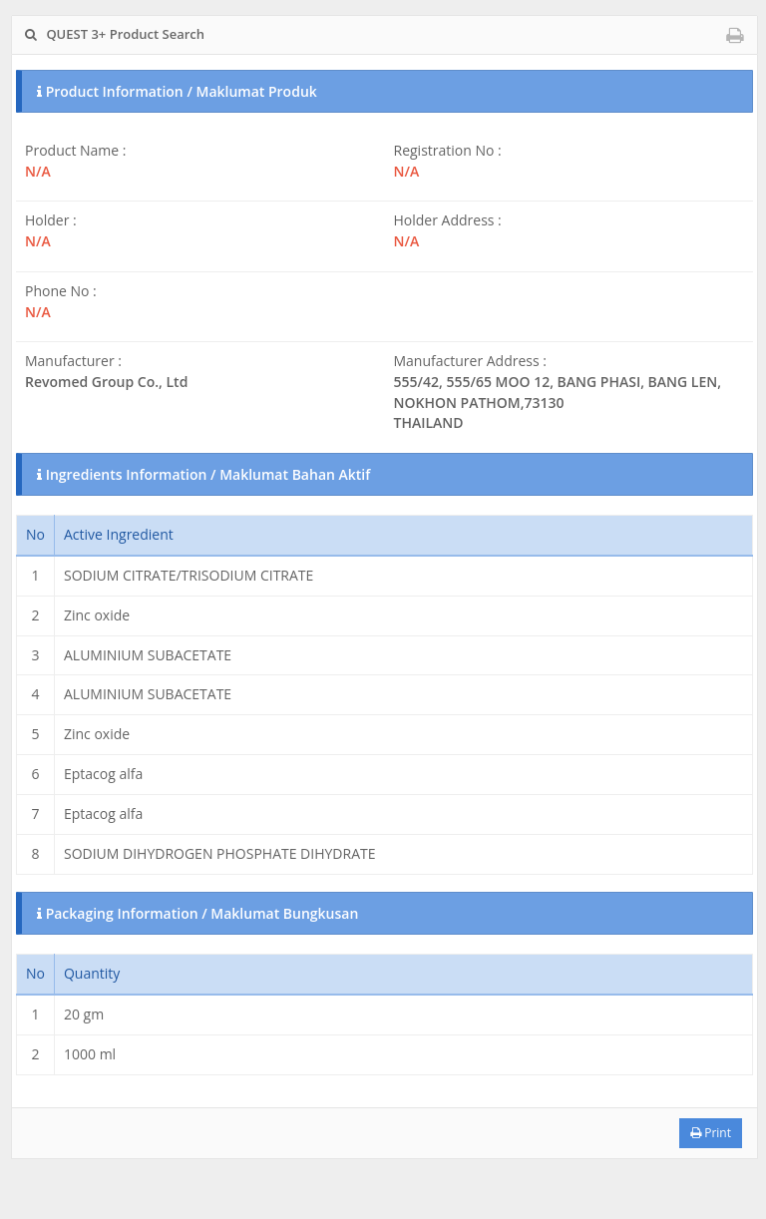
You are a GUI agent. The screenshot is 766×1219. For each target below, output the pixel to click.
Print (710, 1132)
